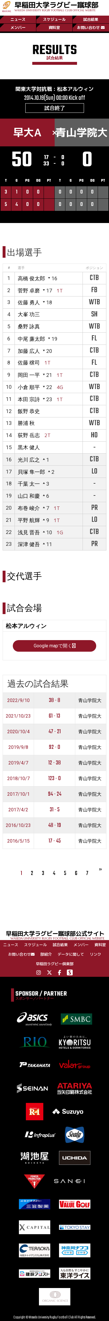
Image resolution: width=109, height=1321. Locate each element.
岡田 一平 (29, 375)
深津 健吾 (29, 544)
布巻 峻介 (29, 508)
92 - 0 (54, 747)
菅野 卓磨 (29, 291)
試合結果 (90, 19)
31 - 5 (55, 809)
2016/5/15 (18, 841)
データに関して (71, 954)
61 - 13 (54, 716)
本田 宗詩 (29, 399)
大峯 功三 (29, 314)
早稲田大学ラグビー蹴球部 (56, 6)
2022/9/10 (18, 700)
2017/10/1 (18, 794)
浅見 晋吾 (29, 532)
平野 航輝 (29, 520)
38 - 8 (54, 700)
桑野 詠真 (29, 326)
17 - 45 (55, 841)
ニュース (18, 19)
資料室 (54, 27)
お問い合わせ (91, 27)
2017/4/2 (18, 810)
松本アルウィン (75, 89)
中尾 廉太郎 (31, 339)
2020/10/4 (18, 731)
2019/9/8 (18, 747)
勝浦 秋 (26, 423)
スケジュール (54, 19)
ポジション (94, 268)
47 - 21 (55, 731)
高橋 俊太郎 (31, 278)
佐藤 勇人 (29, 302)
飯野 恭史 (29, 411)
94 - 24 (54, 794)
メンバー (18, 27)
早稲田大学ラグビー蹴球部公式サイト (57, 934)
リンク (95, 954)
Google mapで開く (55, 645)
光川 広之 (29, 460)
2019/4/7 (18, 763)
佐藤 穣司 (29, 363)
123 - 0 (54, 778)
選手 (21, 268)
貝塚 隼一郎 (31, 472)
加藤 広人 (29, 351)
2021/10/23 (18, 716)
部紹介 (46, 954)
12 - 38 (54, 762)
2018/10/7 (18, 778)
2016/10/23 (18, 825)
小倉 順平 (29, 387)
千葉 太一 (29, 484)
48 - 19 (54, 825)
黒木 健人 (29, 447)
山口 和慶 (29, 496)
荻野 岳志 (29, 435)
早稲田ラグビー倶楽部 (55, 963)
